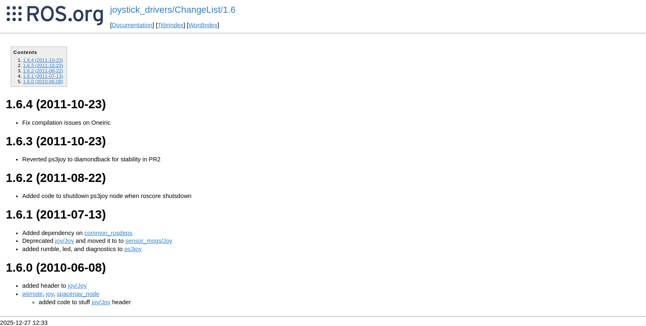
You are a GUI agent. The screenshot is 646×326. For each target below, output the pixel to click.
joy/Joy (64, 241)
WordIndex (203, 25)
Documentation (132, 25)
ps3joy (133, 249)
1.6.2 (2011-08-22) (43, 70)
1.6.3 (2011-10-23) (43, 65)
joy (50, 294)
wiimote (32, 294)
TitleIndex (170, 25)
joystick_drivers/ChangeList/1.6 (172, 10)
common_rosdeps (108, 233)
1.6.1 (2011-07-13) (43, 76)
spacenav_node (78, 294)
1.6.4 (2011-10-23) (43, 60)
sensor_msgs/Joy (148, 241)
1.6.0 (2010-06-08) (43, 81)
